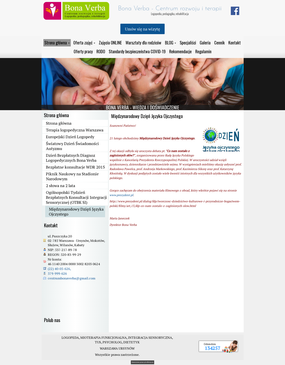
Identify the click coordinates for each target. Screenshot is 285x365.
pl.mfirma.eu (149, 362)
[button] (57, 42)
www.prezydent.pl (121, 195)
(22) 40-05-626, (59, 268)
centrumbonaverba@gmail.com (71, 278)
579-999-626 (57, 273)
